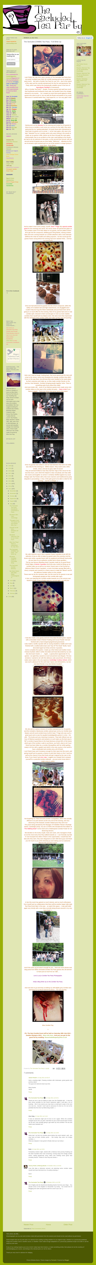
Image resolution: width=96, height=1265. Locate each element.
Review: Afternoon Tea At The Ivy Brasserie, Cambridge (83, 75)
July (11, 503)
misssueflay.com (11, 43)
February (13, 590)
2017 (10, 473)
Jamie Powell (33, 1077)
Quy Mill (14, 127)
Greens (14, 114)
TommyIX (54, 1260)
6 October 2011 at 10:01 (54, 1165)
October (12, 496)
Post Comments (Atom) (38, 1228)
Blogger (67, 1260)
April (11, 585)
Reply (30, 1092)
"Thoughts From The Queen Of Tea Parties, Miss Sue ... (14, 523)
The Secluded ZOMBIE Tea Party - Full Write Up (14, 552)
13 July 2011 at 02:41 (52, 1098)
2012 (10, 486)
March (12, 588)
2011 (10, 488)
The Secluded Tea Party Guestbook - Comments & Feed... (14, 509)
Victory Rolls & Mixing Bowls (38, 1165)
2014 (10, 481)
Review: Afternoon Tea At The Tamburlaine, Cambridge (83, 69)
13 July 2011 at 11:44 (41, 1116)
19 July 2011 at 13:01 (38, 1149)
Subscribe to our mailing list (13, 55)
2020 (10, 465)
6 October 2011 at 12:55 (53, 1182)
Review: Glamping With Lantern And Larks (82, 80)
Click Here (9, 340)
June (11, 580)
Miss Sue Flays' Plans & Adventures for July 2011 (14, 544)
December (13, 491)
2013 (10, 483)
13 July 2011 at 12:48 (52, 1132)
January (12, 593)
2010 (10, 596)
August (12, 501)
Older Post (68, 1225)
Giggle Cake (9, 163)
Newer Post (28, 1225)
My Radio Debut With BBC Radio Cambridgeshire (14, 574)
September (13, 498)
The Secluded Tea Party (36, 1098)
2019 (10, 468)
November (13, 493)
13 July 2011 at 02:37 (43, 1077)
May (11, 583)
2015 (10, 478)
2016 (10, 476)
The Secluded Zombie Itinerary (14, 567)
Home (48, 1225)
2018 (10, 471)
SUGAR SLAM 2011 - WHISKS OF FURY (14, 530)
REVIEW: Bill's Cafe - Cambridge (14, 516)
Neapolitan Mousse (12, 141)
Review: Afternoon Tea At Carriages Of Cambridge (83, 86)
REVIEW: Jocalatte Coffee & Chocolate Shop (13, 560)
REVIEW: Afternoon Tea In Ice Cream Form (14, 537)
